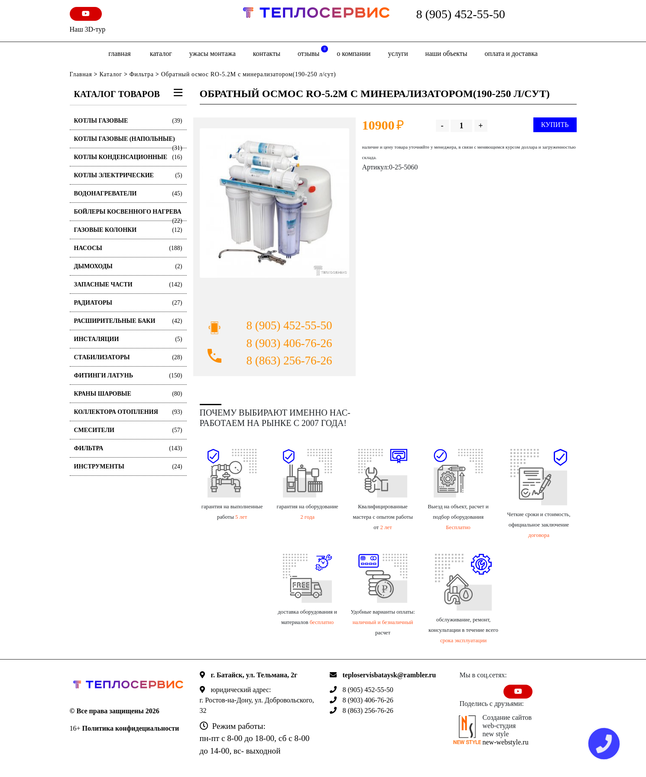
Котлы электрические (128, 175)
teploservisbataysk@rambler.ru (389, 675)
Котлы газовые (128, 120)
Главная (119, 53)
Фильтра (142, 74)
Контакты (266, 53)
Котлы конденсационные (128, 157)
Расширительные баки (128, 320)
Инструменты (128, 466)
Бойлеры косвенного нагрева (128, 214)
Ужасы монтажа (212, 53)
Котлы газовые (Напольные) (128, 142)
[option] (274, 203)
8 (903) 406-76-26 (289, 343)
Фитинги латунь (128, 375)
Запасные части (128, 284)
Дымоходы (128, 266)
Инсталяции (128, 339)
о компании (353, 53)
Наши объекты (446, 53)
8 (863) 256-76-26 (289, 360)
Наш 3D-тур (88, 29)
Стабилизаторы (128, 357)
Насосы (128, 248)
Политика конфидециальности (130, 728)
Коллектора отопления (128, 411)
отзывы (313, 51)
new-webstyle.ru (506, 742)
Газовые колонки (128, 229)
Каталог (161, 53)
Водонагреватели (128, 193)
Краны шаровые (128, 393)
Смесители (128, 430)
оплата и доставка (511, 53)
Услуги (398, 53)
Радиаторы (128, 302)
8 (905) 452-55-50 (460, 14)
